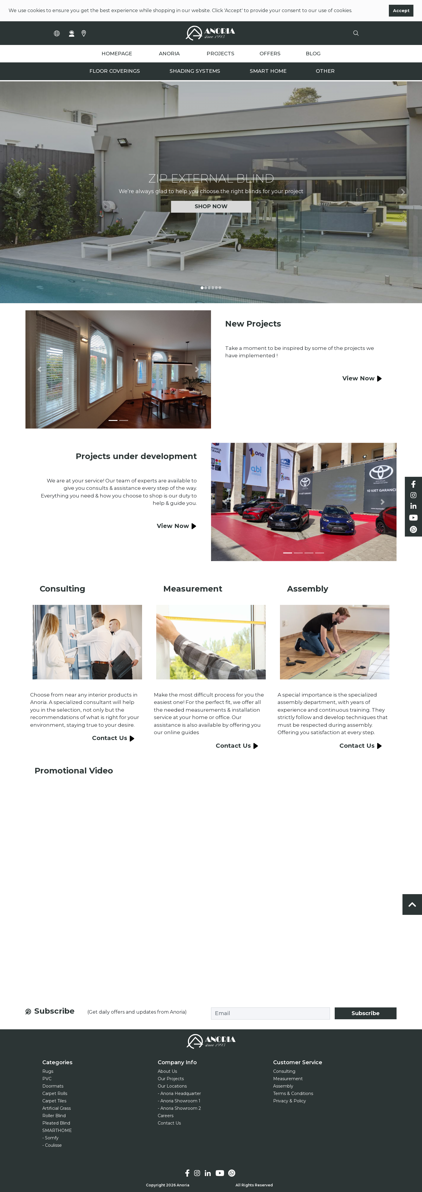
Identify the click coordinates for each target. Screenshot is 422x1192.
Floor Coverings (114, 71)
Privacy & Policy (289, 1101)
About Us (167, 1071)
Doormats (52, 1086)
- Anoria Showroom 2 (179, 1108)
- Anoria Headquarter (179, 1093)
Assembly (283, 1086)
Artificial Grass (56, 1108)
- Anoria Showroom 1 (179, 1101)
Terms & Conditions (293, 1093)
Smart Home (268, 71)
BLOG (313, 53)
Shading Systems (195, 71)
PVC (46, 1078)
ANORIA (169, 53)
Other (325, 71)
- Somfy (50, 1138)
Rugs (47, 1071)
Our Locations (172, 1086)
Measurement (288, 1078)
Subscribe (366, 1013)
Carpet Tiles (54, 1101)
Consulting (284, 1071)
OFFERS (270, 53)
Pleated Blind (56, 1123)
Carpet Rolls (54, 1093)
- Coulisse (52, 1145)
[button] (19, 192)
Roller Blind (54, 1115)
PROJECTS (220, 53)
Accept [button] (401, 10)
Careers (165, 1115)
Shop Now (211, 206)
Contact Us (169, 1123)
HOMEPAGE (117, 53)
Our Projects (171, 1078)
